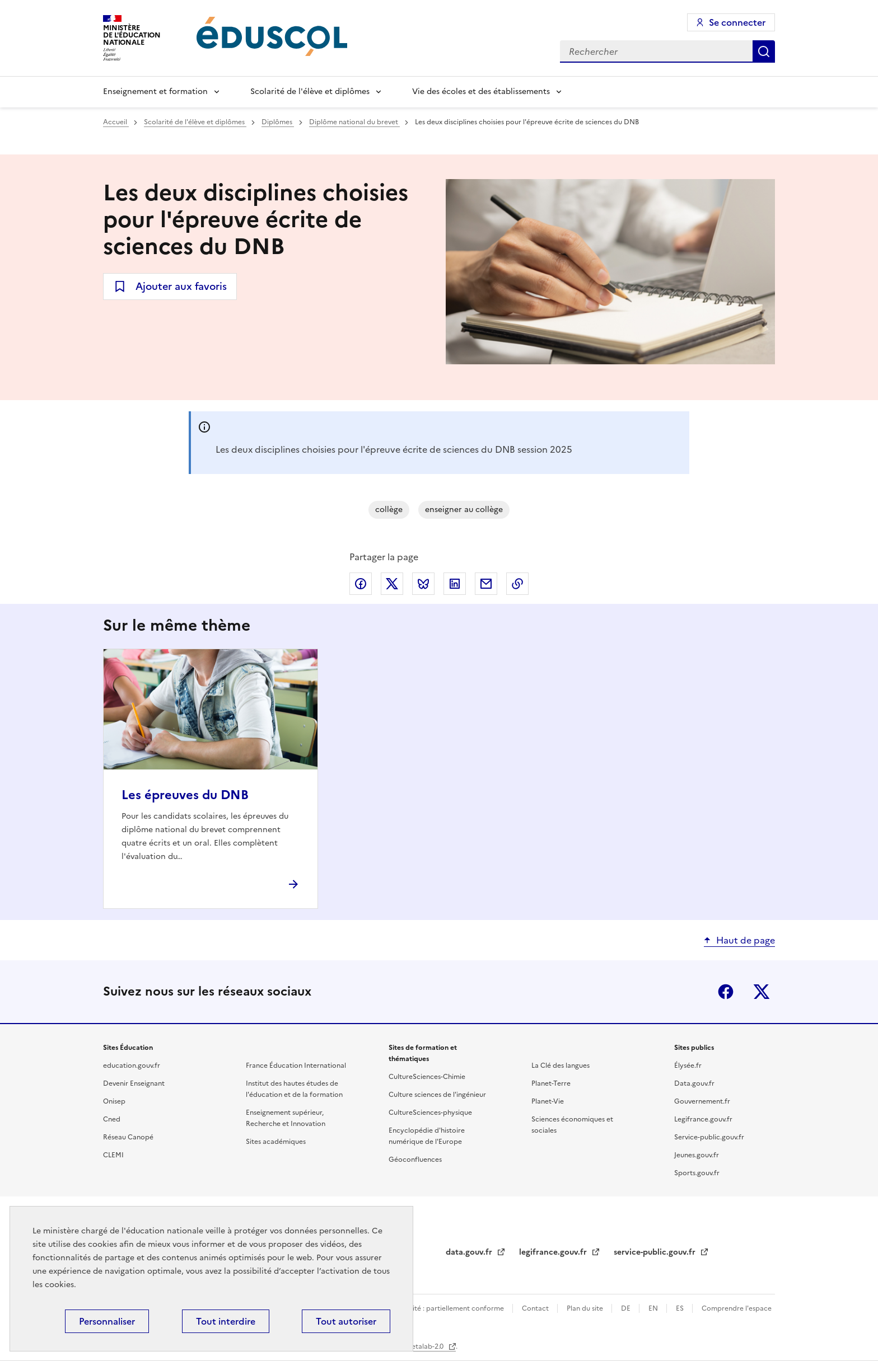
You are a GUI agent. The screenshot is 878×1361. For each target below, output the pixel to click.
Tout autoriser (346, 1321)
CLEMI (113, 1155)
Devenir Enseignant (134, 1083)
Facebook (725, 991)
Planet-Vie (547, 1101)
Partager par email (486, 583)
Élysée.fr (688, 1065)
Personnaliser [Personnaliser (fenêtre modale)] (107, 1321)
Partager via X (392, 583)
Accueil (116, 122)
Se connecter (737, 22)
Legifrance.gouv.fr (703, 1119)
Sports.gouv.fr (697, 1173)
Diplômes (277, 122)
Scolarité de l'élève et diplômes (310, 91)
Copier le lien (517, 583)
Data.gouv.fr (694, 1083)
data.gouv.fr (470, 1252)
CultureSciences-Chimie (427, 1077)
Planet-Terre (551, 1083)
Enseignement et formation (155, 91)
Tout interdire (225, 1321)
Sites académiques (276, 1142)
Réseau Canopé (128, 1137)
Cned (111, 1119)
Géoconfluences (415, 1159)
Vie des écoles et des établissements (481, 91)
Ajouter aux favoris (181, 286)
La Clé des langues (560, 1065)
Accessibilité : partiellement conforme (443, 1308)
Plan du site (586, 1308)
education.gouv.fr (131, 1065)
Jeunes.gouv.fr (696, 1155)
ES (680, 1308)
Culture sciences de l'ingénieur (437, 1095)
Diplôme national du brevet (354, 122)
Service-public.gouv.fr (709, 1137)
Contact (536, 1308)
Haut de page (745, 940)
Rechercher (764, 51)
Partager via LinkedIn (454, 583)
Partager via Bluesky (423, 583)
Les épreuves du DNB (185, 795)
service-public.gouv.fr (656, 1252)
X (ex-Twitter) (761, 991)
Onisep (114, 1101)
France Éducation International (296, 1065)
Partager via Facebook (360, 583)
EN (654, 1308)
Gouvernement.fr (702, 1101)
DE (626, 1308)
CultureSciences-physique (430, 1112)
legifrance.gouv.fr (554, 1252)
